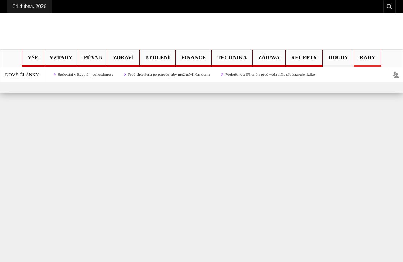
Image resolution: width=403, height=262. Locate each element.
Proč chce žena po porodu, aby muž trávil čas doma (169, 74)
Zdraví (123, 61)
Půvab (92, 61)
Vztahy (61, 61)
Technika (232, 61)
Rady (367, 61)
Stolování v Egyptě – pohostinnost (85, 74)
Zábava (269, 61)
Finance (193, 61)
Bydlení (157, 61)
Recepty (304, 61)
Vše (33, 61)
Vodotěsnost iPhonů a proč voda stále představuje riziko (270, 74)
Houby (338, 61)
